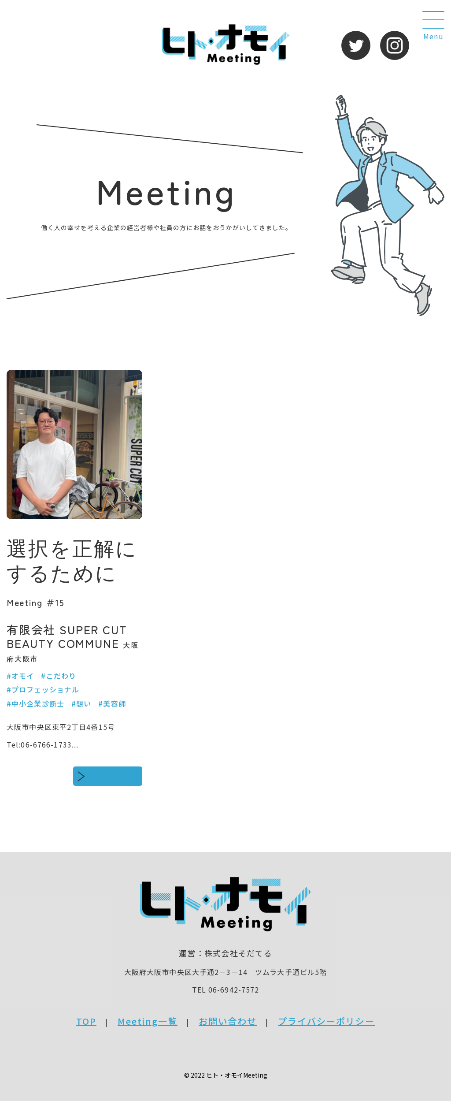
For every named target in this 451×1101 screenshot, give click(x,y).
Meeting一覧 (147, 1021)
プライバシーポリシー (326, 1021)
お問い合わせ (228, 1021)
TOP (86, 1021)
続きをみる (114, 776)
